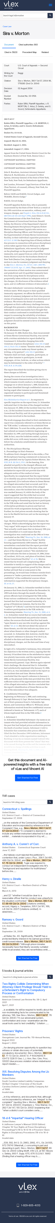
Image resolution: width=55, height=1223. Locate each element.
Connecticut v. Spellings (17, 809)
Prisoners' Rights (12, 1031)
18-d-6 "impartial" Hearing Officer (22, 1118)
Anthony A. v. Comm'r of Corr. (20, 844)
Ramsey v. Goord (12, 919)
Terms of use (13, 1216)
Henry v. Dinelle (11, 879)
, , (30, 749)
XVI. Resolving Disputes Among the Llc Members (25, 1073)
